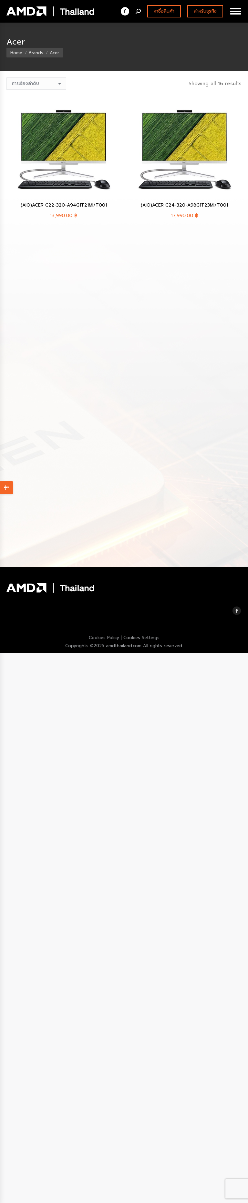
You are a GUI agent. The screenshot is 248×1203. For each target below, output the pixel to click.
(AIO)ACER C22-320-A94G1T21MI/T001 (64, 205)
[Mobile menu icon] (236, 11)
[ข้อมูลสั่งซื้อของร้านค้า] (36, 83)
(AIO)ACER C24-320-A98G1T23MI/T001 (184, 205)
